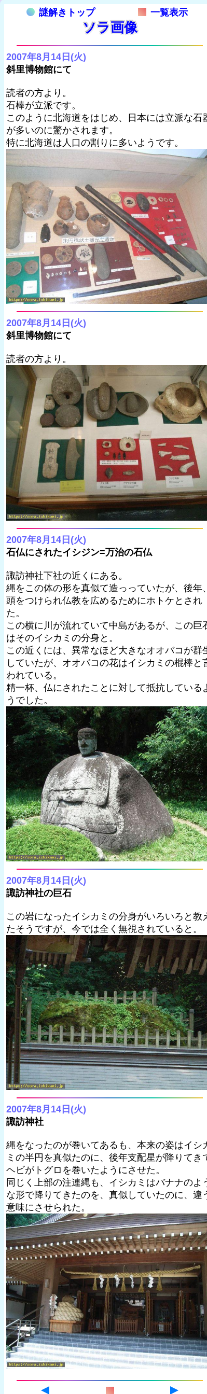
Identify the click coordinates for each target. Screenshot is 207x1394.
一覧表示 (163, 12)
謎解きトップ (60, 12)
